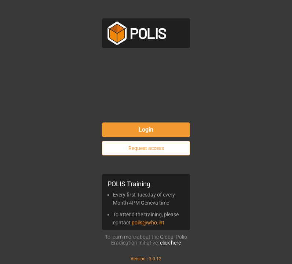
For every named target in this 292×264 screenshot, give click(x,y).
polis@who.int (148, 222)
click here (170, 243)
